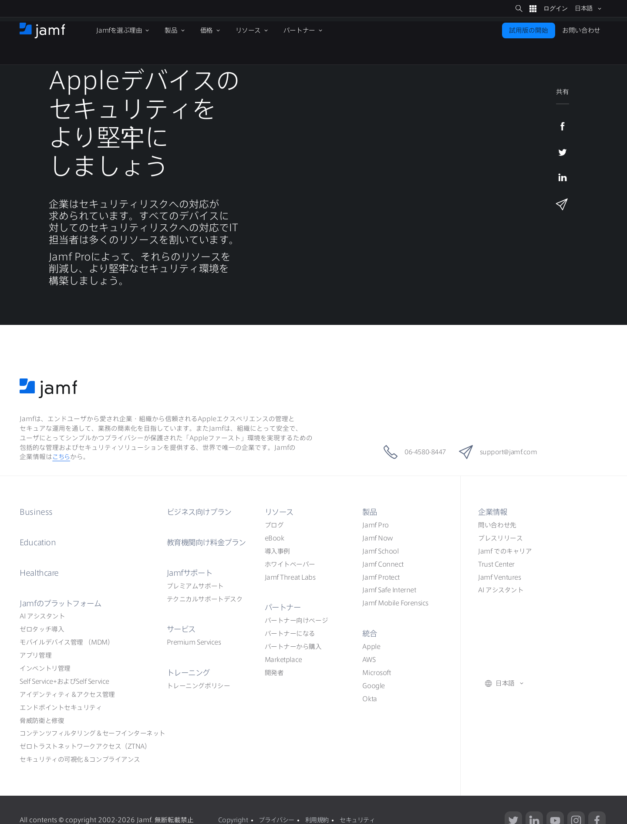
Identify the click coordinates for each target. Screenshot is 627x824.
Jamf (63, 603)
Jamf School (380, 551)
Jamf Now (377, 538)
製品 (370, 512)
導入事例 (277, 551)
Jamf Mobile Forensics (395, 603)
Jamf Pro (375, 525)
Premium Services (194, 642)
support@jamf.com (503, 452)
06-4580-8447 (411, 452)
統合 (370, 633)
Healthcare (41, 573)
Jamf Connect (383, 564)
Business (36, 512)
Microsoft (376, 672)
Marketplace (283, 659)
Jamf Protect (381, 577)
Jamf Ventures (499, 577)
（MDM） (67, 642)
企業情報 (493, 512)
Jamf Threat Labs (290, 577)
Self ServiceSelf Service (64, 681)
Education (38, 542)
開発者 (274, 672)
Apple (371, 646)
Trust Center (496, 564)
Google (373, 685)
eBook (274, 538)
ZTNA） (85, 746)
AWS (368, 659)
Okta (369, 699)
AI (42, 616)
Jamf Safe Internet (389, 590)
